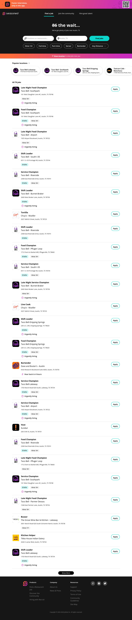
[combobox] (38, 38)
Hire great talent (85, 13)
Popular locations (20, 63)
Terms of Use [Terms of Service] (75, 594)
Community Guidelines (75, 599)
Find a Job (49, 13)
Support (73, 587)
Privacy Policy (75, 590)
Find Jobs (99, 38)
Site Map (73, 604)
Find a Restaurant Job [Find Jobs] (37, 588)
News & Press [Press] (55, 590)
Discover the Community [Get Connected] (35, 594)
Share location (58, 56)
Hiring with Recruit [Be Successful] (37, 599)
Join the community (66, 13)
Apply (115, 89)
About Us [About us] (53, 587)
